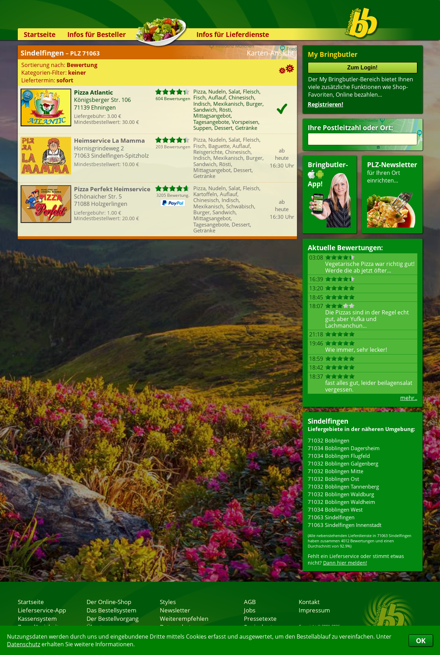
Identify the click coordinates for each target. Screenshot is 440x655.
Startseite (39, 34)
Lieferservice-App (42, 610)
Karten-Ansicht (270, 53)
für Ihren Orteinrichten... (392, 194)
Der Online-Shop (109, 601)
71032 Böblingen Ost (333, 478)
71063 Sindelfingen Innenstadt (344, 524)
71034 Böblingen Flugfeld (339, 455)
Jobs (249, 610)
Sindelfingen (328, 421)
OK (421, 640)
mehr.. (408, 398)
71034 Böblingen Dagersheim (344, 448)
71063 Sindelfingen (331, 517)
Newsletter (175, 610)
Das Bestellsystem (111, 610)
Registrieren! (325, 104)
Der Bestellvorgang (113, 618)
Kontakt (309, 601)
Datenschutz (23, 644)
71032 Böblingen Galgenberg (343, 463)
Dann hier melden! (345, 562)
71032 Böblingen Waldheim (341, 501)
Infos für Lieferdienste (232, 34)
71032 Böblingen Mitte (335, 471)
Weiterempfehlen (184, 618)
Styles (168, 601)
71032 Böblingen (328, 440)
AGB (250, 601)
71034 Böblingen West (335, 509)
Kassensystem (37, 618)
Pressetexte (260, 618)
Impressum (314, 610)
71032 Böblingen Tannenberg (343, 486)
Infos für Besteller (96, 34)
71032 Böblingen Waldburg (341, 494)
